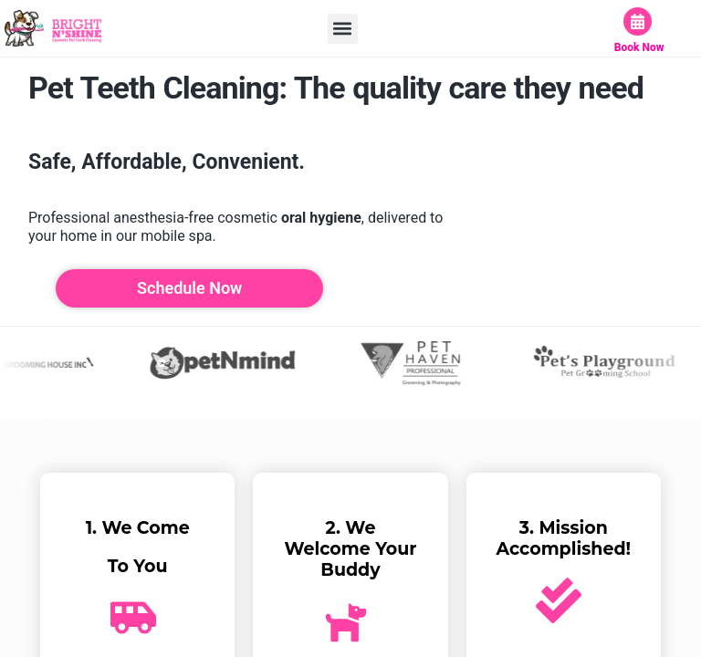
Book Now (639, 47)
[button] (343, 29)
